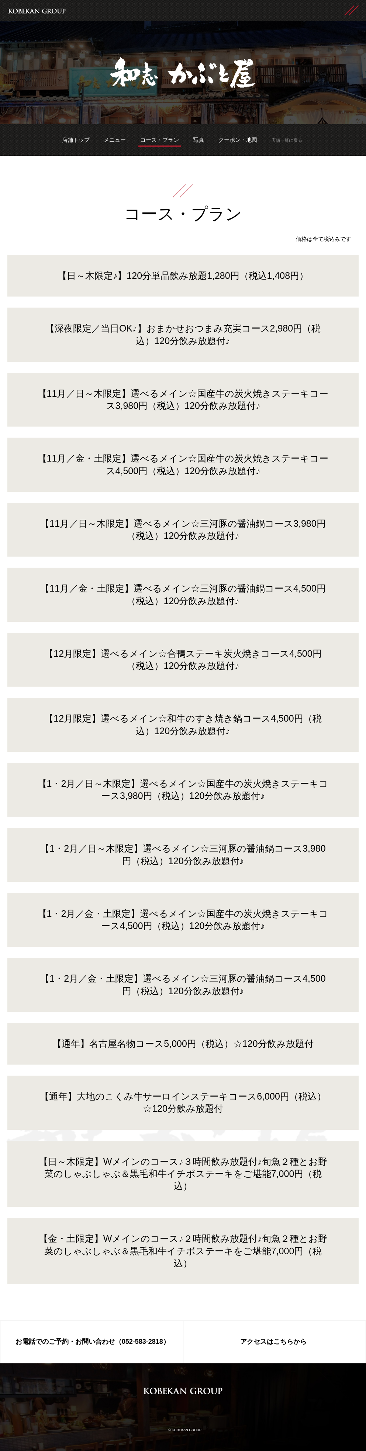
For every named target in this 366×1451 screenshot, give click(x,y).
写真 (198, 140)
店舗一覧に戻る (286, 140)
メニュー (115, 140)
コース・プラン (159, 140)
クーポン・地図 (237, 140)
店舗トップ (76, 140)
